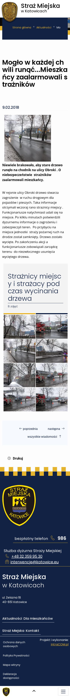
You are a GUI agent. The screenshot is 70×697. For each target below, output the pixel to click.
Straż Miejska (13, 630)
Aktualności (43, 27)
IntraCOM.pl (60, 644)
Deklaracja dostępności (11, 676)
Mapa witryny (11, 665)
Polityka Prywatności (16, 655)
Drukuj (15, 458)
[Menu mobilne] (63, 691)
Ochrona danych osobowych (14, 644)
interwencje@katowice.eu (34, 562)
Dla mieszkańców (38, 618)
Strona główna (22, 27)
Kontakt (32, 630)
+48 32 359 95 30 (26, 556)
